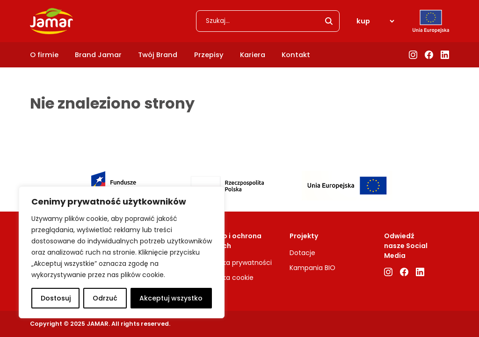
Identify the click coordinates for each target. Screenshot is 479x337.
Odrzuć (105, 298)
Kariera (252, 54)
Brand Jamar (98, 54)
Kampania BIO (312, 267)
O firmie (44, 54)
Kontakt (296, 54)
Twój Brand (157, 54)
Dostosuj (56, 298)
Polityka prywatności (238, 262)
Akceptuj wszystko (171, 298)
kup (363, 21)
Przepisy (209, 54)
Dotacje (302, 252)
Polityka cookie (229, 277)
